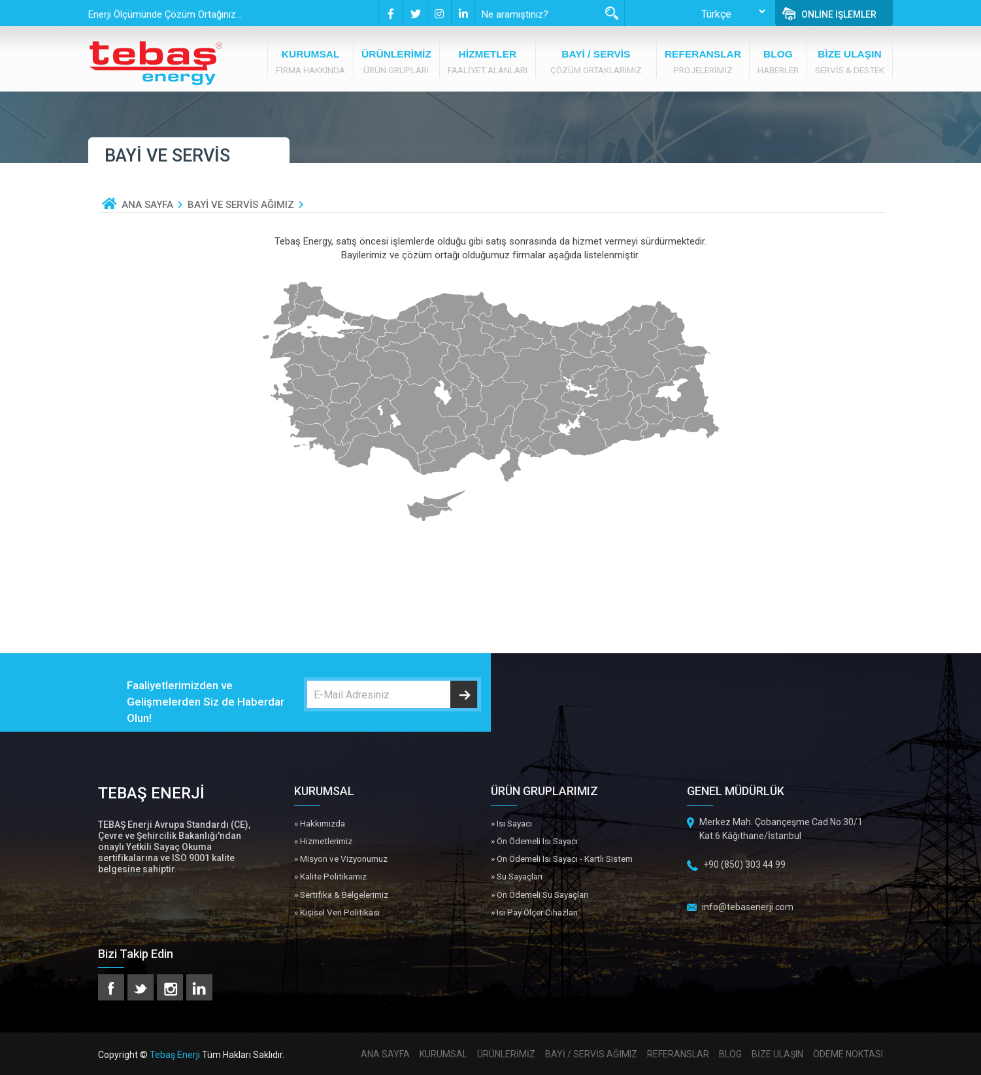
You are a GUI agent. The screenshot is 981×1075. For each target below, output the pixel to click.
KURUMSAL (443, 1054)
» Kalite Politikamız (330, 876)
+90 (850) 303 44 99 (744, 864)
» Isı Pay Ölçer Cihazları (534, 912)
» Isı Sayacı (511, 823)
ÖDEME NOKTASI (848, 1054)
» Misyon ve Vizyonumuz (341, 858)
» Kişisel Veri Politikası (337, 912)
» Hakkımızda (319, 823)
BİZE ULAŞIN (777, 1054)
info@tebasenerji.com (747, 907)
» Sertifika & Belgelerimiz (341, 894)
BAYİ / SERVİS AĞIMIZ (591, 1054)
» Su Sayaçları (516, 876)
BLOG (730, 1054)
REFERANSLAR (678, 1054)
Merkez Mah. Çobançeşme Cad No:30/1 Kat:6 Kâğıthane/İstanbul (781, 829)
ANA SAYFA (147, 205)
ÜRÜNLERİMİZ (506, 1054)
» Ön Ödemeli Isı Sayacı (534, 841)
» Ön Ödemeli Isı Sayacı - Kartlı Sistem (562, 858)
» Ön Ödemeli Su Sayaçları (539, 894)
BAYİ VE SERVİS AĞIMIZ (241, 205)
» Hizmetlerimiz (323, 841)
